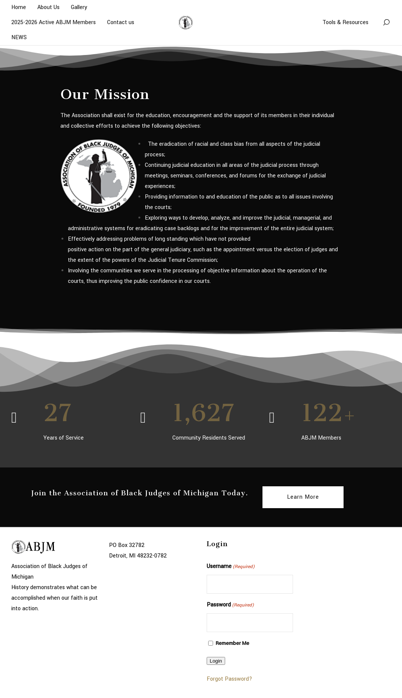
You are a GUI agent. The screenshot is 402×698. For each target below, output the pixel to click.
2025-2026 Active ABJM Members (53, 22)
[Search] (386, 22)
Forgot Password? (229, 679)
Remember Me (232, 643)
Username (231, 566)
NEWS (19, 37)
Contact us (120, 22)
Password (230, 605)
